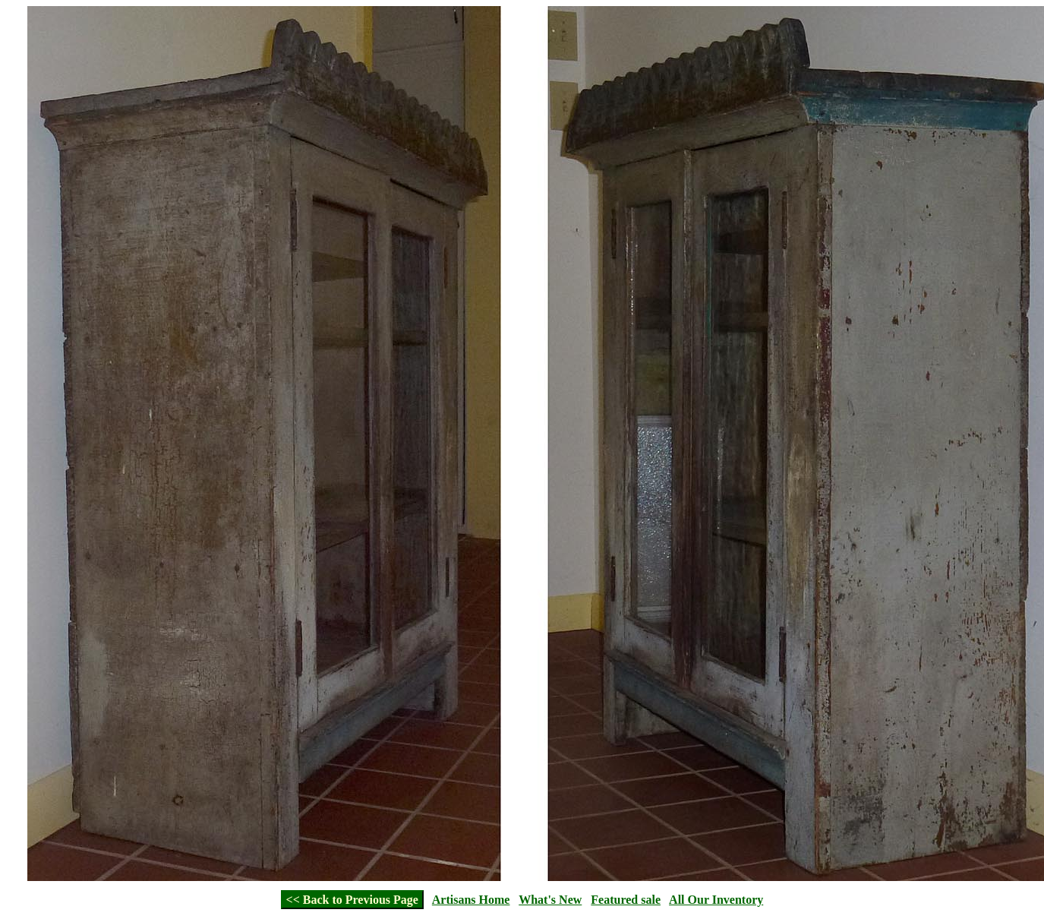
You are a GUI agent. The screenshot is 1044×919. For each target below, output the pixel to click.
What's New (550, 899)
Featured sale (626, 899)
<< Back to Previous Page (352, 899)
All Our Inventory (716, 899)
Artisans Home (471, 899)
